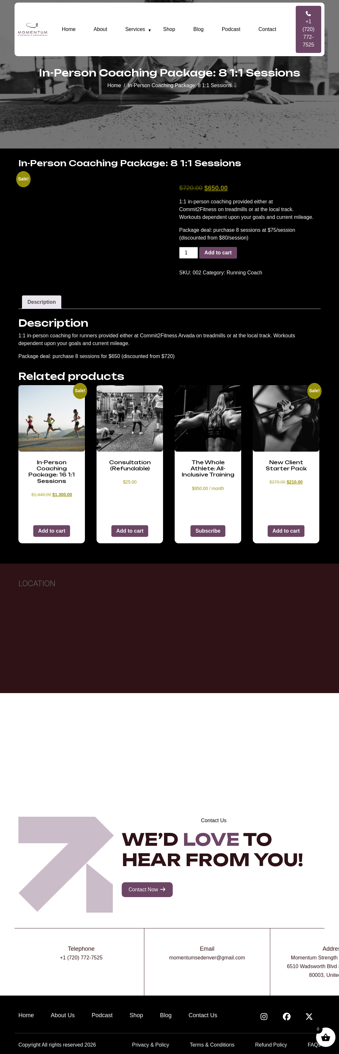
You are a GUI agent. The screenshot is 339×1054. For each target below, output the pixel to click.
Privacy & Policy (150, 1045)
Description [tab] (41, 302)
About (100, 29)
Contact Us (203, 1015)
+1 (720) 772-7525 (308, 29)
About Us (63, 1015)
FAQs (314, 1045)
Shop (169, 29)
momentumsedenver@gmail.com (207, 957)
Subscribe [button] (207, 531)
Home (69, 29)
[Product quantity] (188, 253)
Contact (267, 29)
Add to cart (217, 252)
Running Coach (244, 272)
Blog (198, 29)
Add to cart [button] (51, 531)
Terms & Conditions (212, 1045)
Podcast (231, 29)
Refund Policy (271, 1045)
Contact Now (147, 889)
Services (135, 29)
